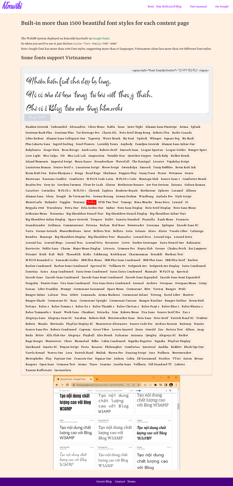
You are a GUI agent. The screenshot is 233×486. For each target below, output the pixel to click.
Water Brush (112, 138)
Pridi (182, 289)
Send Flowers (85, 144)
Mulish (101, 352)
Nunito (199, 324)
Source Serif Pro (168, 312)
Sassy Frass (147, 173)
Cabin (131, 358)
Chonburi (87, 312)
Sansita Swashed (128, 219)
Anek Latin (89, 150)
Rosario (97, 347)
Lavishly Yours (107, 144)
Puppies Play (128, 173)
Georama (153, 225)
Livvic (126, 242)
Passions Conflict (55, 179)
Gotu (129, 231)
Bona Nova (162, 202)
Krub (42, 254)
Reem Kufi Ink (185, 167)
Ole (62, 155)
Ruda (29, 335)
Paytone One (63, 358)
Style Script (183, 196)
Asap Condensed (61, 271)
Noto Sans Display (130, 208)
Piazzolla (148, 219)
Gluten (110, 185)
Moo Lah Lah (77, 155)
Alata (152, 231)
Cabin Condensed (113, 341)
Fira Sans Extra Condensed (111, 283)
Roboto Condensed (63, 329)
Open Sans (46, 364)
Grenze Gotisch (46, 231)
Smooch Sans (129, 150)
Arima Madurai (109, 295)
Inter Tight (135, 127)
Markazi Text (174, 254)
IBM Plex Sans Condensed (122, 260)
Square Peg (172, 138)
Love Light (33, 155)
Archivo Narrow (166, 324)
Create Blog (104, 481)
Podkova (164, 352)
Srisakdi (156, 254)
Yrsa (64, 295)
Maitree (188, 295)
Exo (160, 329)
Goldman (54, 225)
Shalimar (109, 173)
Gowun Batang (103, 196)
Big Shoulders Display (70, 237)
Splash (195, 127)
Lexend (177, 202)
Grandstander (35, 225)
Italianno (121, 335)
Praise (162, 173)
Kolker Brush (180, 155)
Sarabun (80, 318)
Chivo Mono (96, 127)
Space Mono (115, 289)
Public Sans (50, 248)
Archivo (151, 283)
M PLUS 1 (79, 190)
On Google (222, 6)
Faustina (32, 271)
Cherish (94, 190)
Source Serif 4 (63, 167)
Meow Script (110, 167)
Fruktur (202, 318)
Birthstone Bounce (131, 185)
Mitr (147, 289)
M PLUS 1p (167, 271)
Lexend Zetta (183, 237)
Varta (29, 231)
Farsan (30, 289)
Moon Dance (83, 161)
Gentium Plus (64, 132)
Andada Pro (164, 196)
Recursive (112, 242)
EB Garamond (146, 358)
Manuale (151, 271)
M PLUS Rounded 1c (39, 260)
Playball (88, 335)
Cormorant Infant (135, 295)
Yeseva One (55, 352)
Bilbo (95, 341)
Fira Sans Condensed (75, 283)
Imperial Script (61, 161)
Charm (65, 248)
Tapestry (94, 138)
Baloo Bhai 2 (170, 306)
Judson (119, 358)
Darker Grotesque (145, 242)
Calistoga (197, 231)
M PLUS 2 (64, 190)
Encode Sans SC (188, 225)
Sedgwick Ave (137, 266)
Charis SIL (109, 132)
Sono (121, 127)
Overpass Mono (185, 283)
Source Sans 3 (170, 179)
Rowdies (31, 237)
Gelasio (140, 231)
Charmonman (138, 254)
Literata (109, 248)
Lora (69, 352)
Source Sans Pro (37, 329)
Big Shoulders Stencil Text (84, 213)
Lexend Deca (142, 237)
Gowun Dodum (126, 196)
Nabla (111, 127)
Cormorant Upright (93, 300)
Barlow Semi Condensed (71, 266)
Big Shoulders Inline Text (168, 213)
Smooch (145, 167)
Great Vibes (101, 329)
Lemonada (88, 295)
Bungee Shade (35, 300)
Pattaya (31, 306)
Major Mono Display (87, 248)
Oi (186, 202)
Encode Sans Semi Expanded (180, 277)
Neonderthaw (103, 161)
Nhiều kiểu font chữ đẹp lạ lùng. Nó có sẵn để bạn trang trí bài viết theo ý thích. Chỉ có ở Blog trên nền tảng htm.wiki (116, 93)
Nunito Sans (49, 283)
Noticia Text (174, 329)
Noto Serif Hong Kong (134, 132)
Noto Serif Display (158, 208)
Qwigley (151, 335)
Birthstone (148, 190)
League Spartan (152, 150)
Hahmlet (51, 202)
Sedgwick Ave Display (164, 266)
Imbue (110, 208)
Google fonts (100, 38)
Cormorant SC (58, 300)
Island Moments (37, 161)
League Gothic (176, 150)
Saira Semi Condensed (91, 271)
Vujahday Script (178, 161)
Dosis (139, 329)
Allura (190, 329)
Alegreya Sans (35, 318)
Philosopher (113, 347)
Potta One (72, 208)
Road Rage (93, 173)
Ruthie (183, 335)
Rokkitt (176, 347)
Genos (189, 173)
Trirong (155, 295)
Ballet (109, 219)
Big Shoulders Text (101, 237)
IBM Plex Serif (175, 260)
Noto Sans (144, 318)
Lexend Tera (74, 242)
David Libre (172, 295)
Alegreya (74, 335)
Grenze (160, 248)
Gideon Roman (194, 185)
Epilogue (168, 225)
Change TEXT (37, 117)
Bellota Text (102, 231)
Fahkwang (101, 254)
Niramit (31, 254)
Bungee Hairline (150, 300)
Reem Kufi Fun (36, 173)
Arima (184, 127)
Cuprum (84, 329)
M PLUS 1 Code (126, 179)
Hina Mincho (143, 202)
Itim (115, 312)
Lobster (179, 364)
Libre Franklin (48, 289)
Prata (85, 347)
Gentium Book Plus (39, 132)
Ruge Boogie (34, 341)
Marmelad (82, 341)
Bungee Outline (176, 300)
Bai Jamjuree (198, 248)
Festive (91, 202)
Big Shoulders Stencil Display (126, 213)
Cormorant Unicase (123, 300)
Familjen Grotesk (147, 144)
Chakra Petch (176, 248)
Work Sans (71, 312)
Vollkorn (139, 364)
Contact (120, 481)
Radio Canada (182, 132)
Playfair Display (179, 341)
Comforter (76, 179)
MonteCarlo (34, 202)
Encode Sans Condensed (62, 277)
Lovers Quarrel (122, 329)
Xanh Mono (165, 219)
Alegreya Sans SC (60, 318)
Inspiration (96, 155)
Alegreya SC (167, 335)
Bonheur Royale (127, 190)
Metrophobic (34, 358)
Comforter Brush (194, 179)
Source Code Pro (141, 324)
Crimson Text (66, 364)
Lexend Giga (162, 237)
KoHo (87, 254)
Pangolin (32, 283)
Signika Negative (140, 341)
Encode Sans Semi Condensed (102, 277)
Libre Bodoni (35, 138)
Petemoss (175, 173)
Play (49, 358)
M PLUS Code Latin (100, 179)
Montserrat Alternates (111, 324)
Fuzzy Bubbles (163, 167)
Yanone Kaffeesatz (39, 370)
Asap (200, 329)
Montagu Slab (148, 179)
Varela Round (35, 352)
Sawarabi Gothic (67, 260)
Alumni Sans (35, 196)
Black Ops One (194, 347)
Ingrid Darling (63, 144)
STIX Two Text (108, 202)
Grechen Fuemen (69, 185)
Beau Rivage (70, 150)
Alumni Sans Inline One (178, 144)
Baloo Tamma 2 (62, 306)
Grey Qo (49, 185)
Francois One (83, 358)
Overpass (166, 283)
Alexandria (77, 127)
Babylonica (33, 150)
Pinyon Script (69, 347)
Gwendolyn (129, 167)
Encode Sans (34, 277)
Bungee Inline (35, 295)
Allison (191, 190)
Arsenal (138, 283)
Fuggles (65, 202)
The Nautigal (141, 161)
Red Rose (118, 225)
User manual (198, 6)
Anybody (127, 144)
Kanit (57, 312)
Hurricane (33, 179)
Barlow (193, 260)
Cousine (105, 364)
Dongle (61, 196)
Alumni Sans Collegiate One (65, 138)
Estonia (176, 185)
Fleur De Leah (93, 185)
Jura (152, 352)
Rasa (73, 300)
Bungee (171, 289)
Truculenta (54, 208)
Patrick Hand (84, 352)
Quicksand (33, 347)
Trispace (96, 219)
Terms (131, 481)
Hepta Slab (145, 248)
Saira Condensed (194, 266)
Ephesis (163, 190)
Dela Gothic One (92, 208)
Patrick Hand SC (182, 318)
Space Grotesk (78, 219)
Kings (79, 173)
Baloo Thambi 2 (103, 306)
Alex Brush (104, 335)
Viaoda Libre (178, 231)
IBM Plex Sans (153, 260)
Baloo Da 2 (83, 306)
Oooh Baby (161, 155)
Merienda (57, 324)
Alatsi (162, 231)
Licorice (158, 161)
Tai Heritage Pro (88, 132)
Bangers (31, 364)
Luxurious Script (87, 167)
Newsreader (136, 225)
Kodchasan (118, 254)
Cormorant (134, 289)
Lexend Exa (34, 242)
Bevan (198, 358)
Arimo (82, 364)
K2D (52, 254)
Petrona (91, 225)
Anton (187, 358)
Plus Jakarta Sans (38, 144)
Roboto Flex (161, 132)
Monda (43, 324)
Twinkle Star (116, 155)
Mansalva (124, 237)
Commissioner (73, 225)
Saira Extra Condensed (126, 271)
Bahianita (194, 242)
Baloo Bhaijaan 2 (60, 173)
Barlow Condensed (39, 266)
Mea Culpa (50, 155)
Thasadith (73, 254)
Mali (60, 254)
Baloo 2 (44, 306)
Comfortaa (132, 347)
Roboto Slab (97, 318)
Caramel (177, 190)
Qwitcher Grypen (139, 155)
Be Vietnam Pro (79, 196)
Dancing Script (136, 352)
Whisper (156, 138)
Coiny (203, 283)
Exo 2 (186, 312)
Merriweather (181, 352)
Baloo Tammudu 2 (38, 312)
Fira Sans (148, 312)
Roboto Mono (130, 312)
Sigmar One (103, 358)
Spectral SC (98, 266)
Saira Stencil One (172, 242)
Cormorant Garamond (89, 289)
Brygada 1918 (35, 208)
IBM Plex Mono (91, 260)
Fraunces (182, 219)
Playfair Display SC (79, 324)
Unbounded (59, 127)
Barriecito (33, 248)
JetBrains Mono (36, 213)
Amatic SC (50, 347)
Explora (107, 190)
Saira (44, 271)
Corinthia (48, 190)
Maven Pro (115, 352)
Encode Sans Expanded (142, 277)
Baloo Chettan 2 (128, 306)
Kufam (105, 225)
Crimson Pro (126, 248)
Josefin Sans (122, 364)
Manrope (46, 237)
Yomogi (126, 202)
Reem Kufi (196, 300)
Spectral (182, 271)
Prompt (66, 289)
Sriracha (103, 312)
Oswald (150, 329)
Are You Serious (157, 185)
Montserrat (53, 341)
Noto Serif (161, 318)
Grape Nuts (51, 150)
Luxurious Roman (38, 167)
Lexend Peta (94, 242)
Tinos (93, 364)
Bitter (40, 335)
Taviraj (158, 289)
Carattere (32, 190)
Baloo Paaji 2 (150, 306)
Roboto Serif (108, 150)
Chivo (68, 341)
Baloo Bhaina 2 (192, 306)
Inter (87, 231)
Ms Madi (188, 138)
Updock (142, 138)
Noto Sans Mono (184, 208)
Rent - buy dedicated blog (164, 6)
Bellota (118, 231)
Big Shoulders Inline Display (46, 219)
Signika (160, 341)
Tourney (79, 202)
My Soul (128, 138)
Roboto (30, 324)
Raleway (186, 324)
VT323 (177, 358)
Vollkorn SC (117, 266)
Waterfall (123, 161)
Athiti (74, 295)
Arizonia (137, 335)
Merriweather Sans (121, 318)
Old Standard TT (160, 364)
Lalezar (53, 295)
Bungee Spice (197, 150)
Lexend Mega (53, 242)
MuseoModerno (70, 231)
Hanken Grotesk (37, 127)
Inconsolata (62, 370)
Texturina (57, 213)
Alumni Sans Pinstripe (161, 127)
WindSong (146, 196)
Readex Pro (33, 185)
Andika (163, 347)
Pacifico (164, 358)
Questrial (149, 347)
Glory (50, 196)
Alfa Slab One (56, 335)
